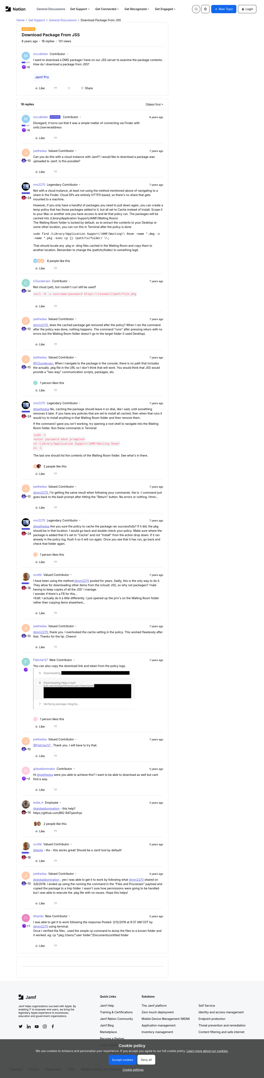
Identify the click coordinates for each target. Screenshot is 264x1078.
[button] (223, 9)
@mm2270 (40, 325)
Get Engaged (165, 9)
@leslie (38, 850)
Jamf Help (107, 1005)
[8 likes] (51, 261)
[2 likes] (50, 466)
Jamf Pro (42, 77)
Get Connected (107, 9)
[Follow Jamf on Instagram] (45, 1026)
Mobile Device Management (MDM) (166, 1018)
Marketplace (108, 1032)
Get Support (80, 9)
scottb (37, 575)
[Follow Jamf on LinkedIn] (29, 1026)
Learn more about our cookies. (208, 1051)
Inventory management (157, 1032)
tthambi (38, 916)
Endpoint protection (212, 1018)
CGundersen (41, 281)
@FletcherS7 (42, 745)
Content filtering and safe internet (221, 1032)
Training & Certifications (116, 1012)
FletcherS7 (40, 660)
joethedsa (40, 151)
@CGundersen (43, 363)
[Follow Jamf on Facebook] (53, 1026)
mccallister (40, 54)
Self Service (207, 1005)
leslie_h (38, 802)
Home (20, 20)
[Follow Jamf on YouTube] (37, 1026)
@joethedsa (41, 409)
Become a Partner (112, 1038)
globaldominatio (44, 768)
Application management (159, 1025)
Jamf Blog (107, 1025)
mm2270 (39, 184)
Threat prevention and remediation (222, 1025)
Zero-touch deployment (158, 1012)
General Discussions (51, 9)
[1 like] (48, 383)
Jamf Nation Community (116, 1018)
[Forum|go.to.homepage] (16, 9)
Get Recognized (137, 9)
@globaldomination (46, 808)
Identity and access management (221, 1012)
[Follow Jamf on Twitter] (21, 1026)
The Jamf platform (154, 1005)
